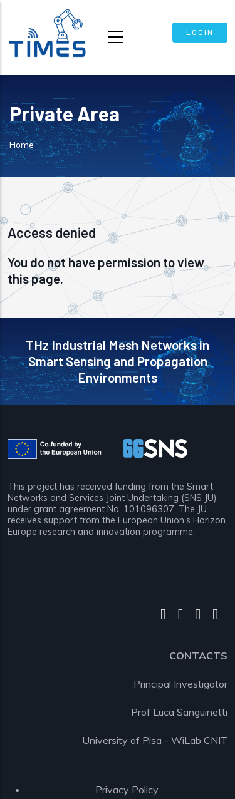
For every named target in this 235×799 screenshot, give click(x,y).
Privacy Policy (127, 789)
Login (200, 32)
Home (21, 144)
